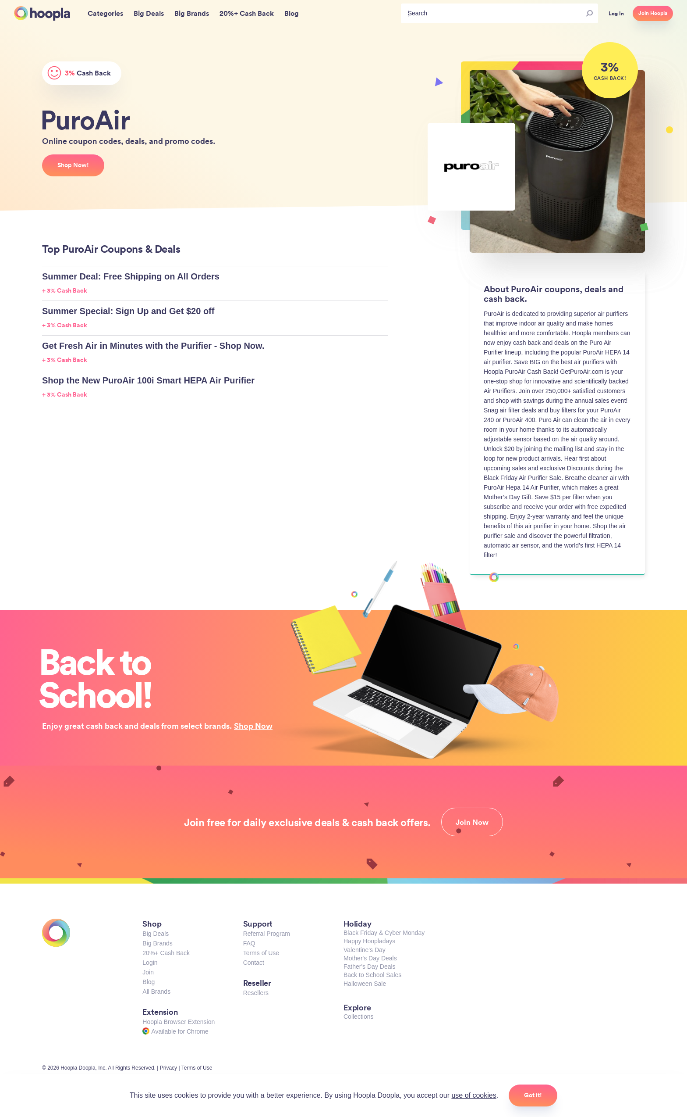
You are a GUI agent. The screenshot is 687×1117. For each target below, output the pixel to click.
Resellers (256, 992)
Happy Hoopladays (369, 941)
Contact (253, 962)
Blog (148, 981)
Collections (358, 1016)
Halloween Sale (365, 983)
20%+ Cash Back (166, 952)
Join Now (472, 822)
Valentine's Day (365, 949)
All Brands (156, 991)
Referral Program (266, 933)
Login (149, 962)
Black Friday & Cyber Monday (384, 932)
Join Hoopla (652, 13)
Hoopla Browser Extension (178, 1021)
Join (148, 972)
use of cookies (473, 1095)
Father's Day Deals (370, 966)
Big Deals (155, 933)
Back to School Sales (372, 974)
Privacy (168, 1068)
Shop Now (253, 725)
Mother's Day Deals (370, 958)
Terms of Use (261, 952)
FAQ (249, 943)
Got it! (533, 1095)
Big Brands (157, 943)
